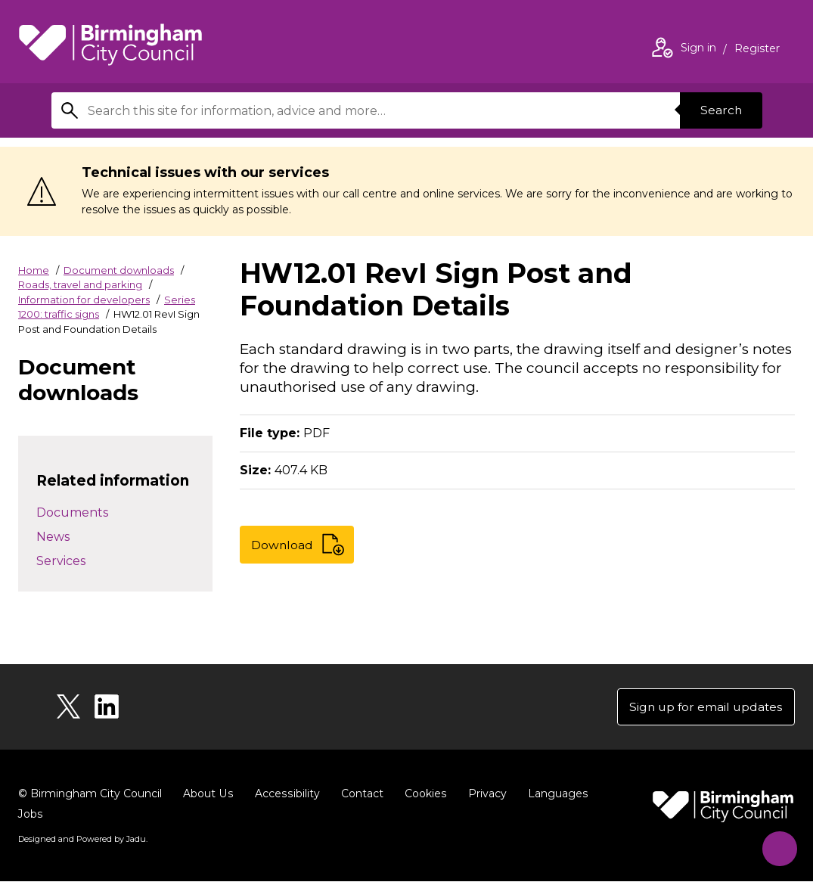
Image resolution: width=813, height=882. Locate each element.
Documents (72, 512)
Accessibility (285, 794)
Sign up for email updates (703, 707)
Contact (359, 794)
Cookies (422, 794)
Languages (554, 794)
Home (33, 270)
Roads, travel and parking (80, 284)
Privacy (483, 794)
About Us (207, 794)
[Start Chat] (776, 845)
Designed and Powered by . (82, 839)
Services (60, 561)
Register (757, 50)
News (53, 537)
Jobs (30, 814)
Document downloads (119, 270)
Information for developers (84, 299)
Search (720, 110)
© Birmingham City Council (90, 794)
